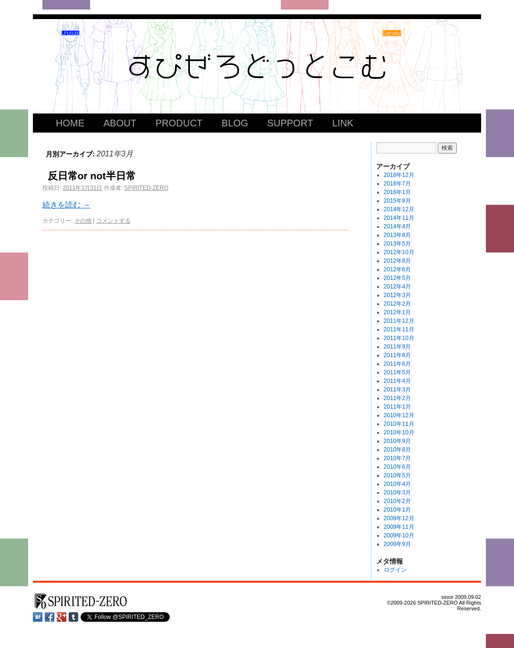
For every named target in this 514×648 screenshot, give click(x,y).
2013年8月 (397, 235)
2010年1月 (397, 509)
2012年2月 (397, 303)
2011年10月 (399, 338)
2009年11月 (399, 527)
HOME (70, 123)
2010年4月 (397, 484)
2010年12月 (399, 415)
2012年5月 (397, 278)
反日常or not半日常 (92, 175)
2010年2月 (397, 501)
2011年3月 (397, 389)
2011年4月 (397, 381)
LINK (342, 123)
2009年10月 (399, 535)
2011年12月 (399, 321)
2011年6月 (397, 363)
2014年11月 (399, 218)
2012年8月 (397, 260)
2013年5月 (397, 243)
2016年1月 (397, 192)
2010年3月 (397, 492)
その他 (83, 220)
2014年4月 (397, 226)
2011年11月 (399, 329)
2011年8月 (397, 355)
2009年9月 (397, 544)
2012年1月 (397, 312)
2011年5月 (397, 372)
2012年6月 (397, 269)
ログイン (395, 569)
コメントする (113, 220)
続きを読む (66, 205)
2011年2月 (397, 398)
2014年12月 (399, 209)
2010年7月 (397, 458)
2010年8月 (397, 449)
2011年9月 (397, 346)
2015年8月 (397, 200)
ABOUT (119, 123)
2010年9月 (397, 441)
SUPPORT (290, 123)
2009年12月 (399, 518)
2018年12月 (399, 175)
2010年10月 (399, 432)
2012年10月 (399, 252)
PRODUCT (179, 123)
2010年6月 (397, 466)
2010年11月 (399, 424)
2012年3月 (397, 295)
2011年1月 (397, 406)
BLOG (235, 123)
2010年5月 (397, 475)
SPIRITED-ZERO (146, 188)
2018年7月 (397, 183)
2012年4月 (397, 286)
